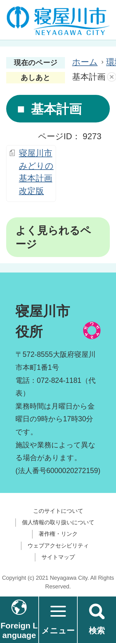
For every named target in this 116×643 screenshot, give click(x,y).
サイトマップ (58, 557)
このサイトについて (58, 511)
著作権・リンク (58, 534)
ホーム (85, 62)
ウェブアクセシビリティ (58, 546)
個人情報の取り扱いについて (58, 522)
